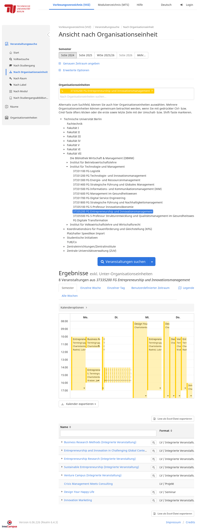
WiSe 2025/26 (105, 55)
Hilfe (140, 5)
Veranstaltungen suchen (123, 261)
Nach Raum (17, 78)
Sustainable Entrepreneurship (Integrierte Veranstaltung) (101, 467)
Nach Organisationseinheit (28, 72)
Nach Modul (18, 91)
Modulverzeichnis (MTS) (113, 5)
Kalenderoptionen (73, 307)
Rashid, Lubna (80, 349)
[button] (84, 388)
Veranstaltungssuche (20, 44)
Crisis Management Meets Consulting (88, 484)
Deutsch (166, 5)
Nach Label (17, 84)
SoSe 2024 (67, 55)
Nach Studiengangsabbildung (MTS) (29, 97)
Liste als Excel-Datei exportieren (173, 418)
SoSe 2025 (85, 55)
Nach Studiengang (21, 65)
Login (186, 5)
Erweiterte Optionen (74, 70)
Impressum (173, 522)
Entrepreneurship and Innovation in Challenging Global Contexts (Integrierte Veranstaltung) (124, 450)
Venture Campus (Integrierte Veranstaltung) (92, 475)
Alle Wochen (70, 296)
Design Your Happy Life (79, 492)
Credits (190, 522)
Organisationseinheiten (20, 117)
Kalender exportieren (78, 404)
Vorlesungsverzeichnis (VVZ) (71, 5)
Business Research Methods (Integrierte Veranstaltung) (100, 442)
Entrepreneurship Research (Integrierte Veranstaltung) (100, 459)
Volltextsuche (18, 59)
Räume (11, 106)
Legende (186, 288)
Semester (65, 49)
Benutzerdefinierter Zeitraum (150, 288)
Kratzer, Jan (93, 380)
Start (13, 52)
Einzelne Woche (90, 288)
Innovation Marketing (78, 500)
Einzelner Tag (116, 288)
